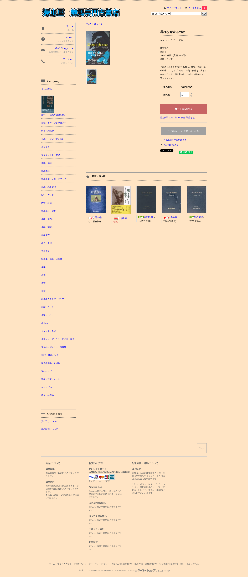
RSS (188, 564)
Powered (149, 570)
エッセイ (98, 24)
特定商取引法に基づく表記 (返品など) (177, 117)
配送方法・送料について (146, 564)
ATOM (196, 564)
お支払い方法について (122, 564)
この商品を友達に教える (175, 140)
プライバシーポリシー (99, 564)
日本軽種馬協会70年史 (103, 217)
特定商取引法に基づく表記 (171, 564)
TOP (88, 24)
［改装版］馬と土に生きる (130, 218)
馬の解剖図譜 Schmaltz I (155, 216)
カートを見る (198, 8)
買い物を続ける (171, 144)
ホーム (52, 564)
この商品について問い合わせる (183, 131)
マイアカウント (174, 8)
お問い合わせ (80, 564)
